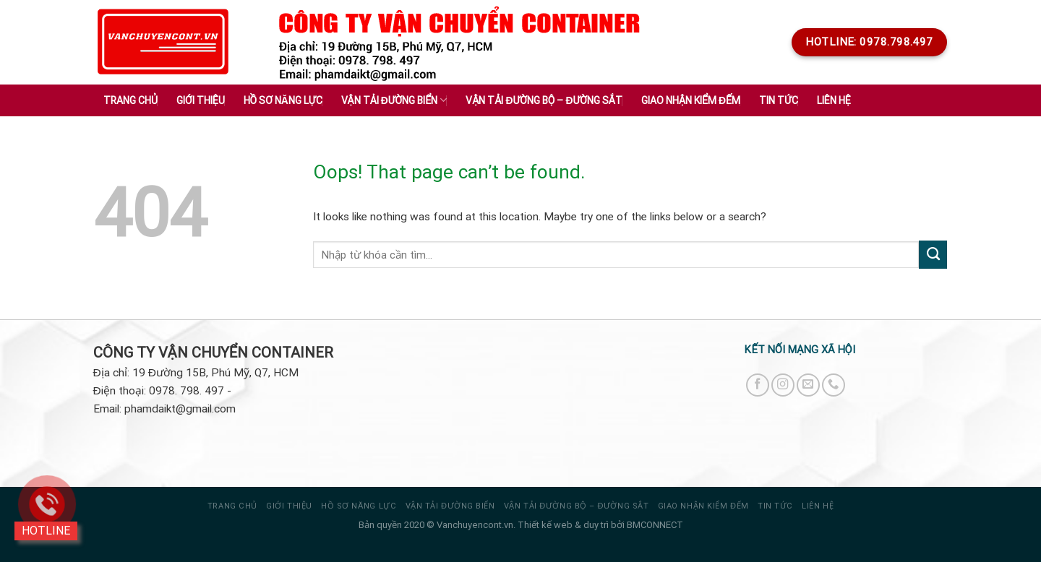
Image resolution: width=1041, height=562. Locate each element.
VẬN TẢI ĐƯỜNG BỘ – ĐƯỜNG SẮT (576, 506)
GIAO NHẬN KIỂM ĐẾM (703, 506)
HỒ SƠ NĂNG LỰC (358, 506)
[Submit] (933, 254)
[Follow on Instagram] (782, 385)
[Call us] (833, 385)
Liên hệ (834, 100)
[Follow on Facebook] (757, 385)
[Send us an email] (808, 385)
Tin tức (775, 506)
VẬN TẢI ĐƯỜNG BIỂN (450, 506)
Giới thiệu (200, 100)
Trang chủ (130, 100)
